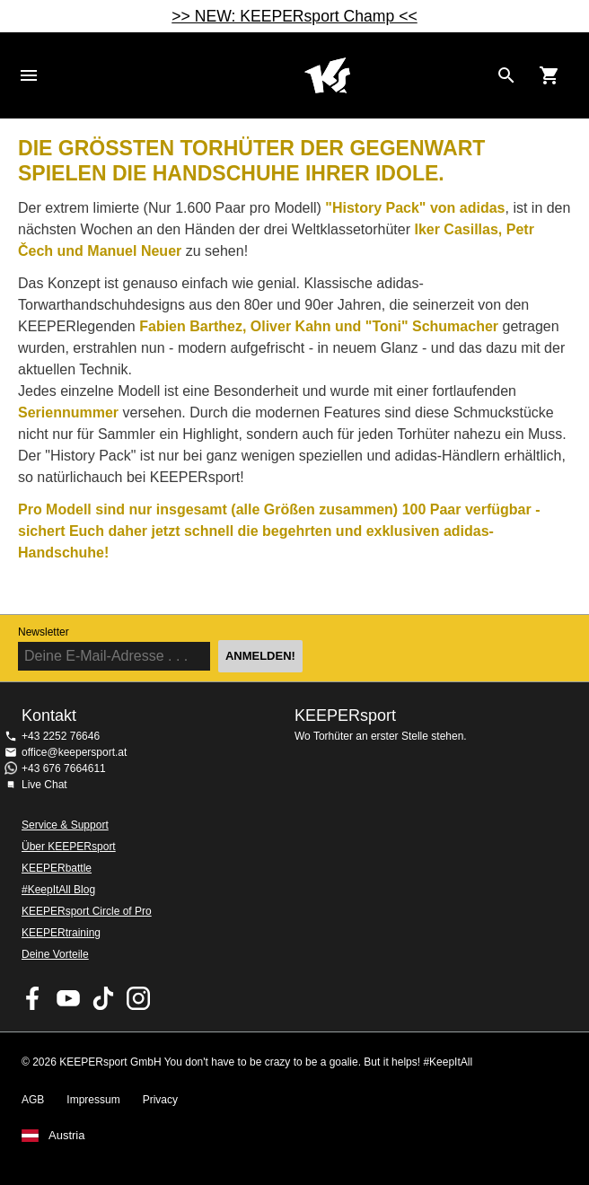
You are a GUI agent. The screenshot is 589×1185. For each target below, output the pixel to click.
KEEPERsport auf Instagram (138, 998)
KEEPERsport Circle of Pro (87, 911)
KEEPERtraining (61, 932)
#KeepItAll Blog (58, 889)
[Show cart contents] (549, 75)
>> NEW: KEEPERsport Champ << (294, 16)
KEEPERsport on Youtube (68, 998)
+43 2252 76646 (61, 736)
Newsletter (43, 632)
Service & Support (65, 825)
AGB (33, 1099)
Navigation (28, 75)
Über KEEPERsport (69, 846)
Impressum (92, 1099)
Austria (66, 1135)
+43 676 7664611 (64, 768)
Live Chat (44, 784)
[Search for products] (506, 75)
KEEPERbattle (57, 868)
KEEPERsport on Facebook (33, 998)
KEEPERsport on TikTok (103, 998)
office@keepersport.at (74, 752)
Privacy (160, 1099)
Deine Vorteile (55, 954)
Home (326, 75)
